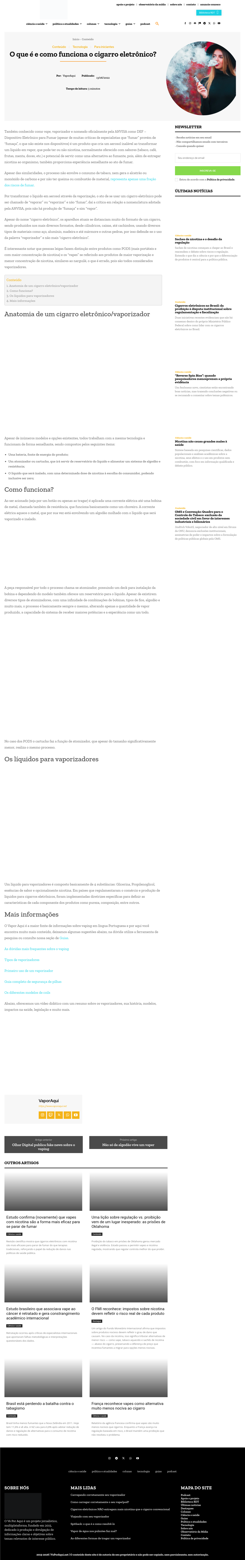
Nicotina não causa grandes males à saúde (201, 443)
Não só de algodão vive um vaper (128, 1145)
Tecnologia (80, 47)
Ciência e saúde (14, 1234)
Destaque (97, 1321)
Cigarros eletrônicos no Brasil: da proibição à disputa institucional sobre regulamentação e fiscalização (203, 308)
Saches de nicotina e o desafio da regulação (198, 240)
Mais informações (22, 301)
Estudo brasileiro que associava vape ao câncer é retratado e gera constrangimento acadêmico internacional (43, 1313)
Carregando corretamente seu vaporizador (98, 1495)
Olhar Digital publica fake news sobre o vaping (43, 1147)
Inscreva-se (208, 170)
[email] (208, 157)
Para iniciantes (104, 47)
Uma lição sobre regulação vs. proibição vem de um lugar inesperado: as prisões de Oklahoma (128, 1222)
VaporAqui (69, 75)
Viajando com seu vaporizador (90, 1516)
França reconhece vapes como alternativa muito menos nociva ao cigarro (127, 1405)
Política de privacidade (220, 179)
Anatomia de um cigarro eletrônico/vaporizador (43, 286)
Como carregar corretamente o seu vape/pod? (100, 1502)
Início (76, 39)
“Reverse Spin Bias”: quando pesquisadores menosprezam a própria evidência (203, 378)
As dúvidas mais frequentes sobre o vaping (36, 949)
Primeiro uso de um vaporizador (28, 971)
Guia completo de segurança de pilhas (32, 981)
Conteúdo (88, 39)
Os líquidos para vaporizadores (32, 296)
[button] (157, 23)
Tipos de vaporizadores (21, 960)
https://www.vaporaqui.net (53, 1106)
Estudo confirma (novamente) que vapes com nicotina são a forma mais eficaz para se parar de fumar (43, 1222)
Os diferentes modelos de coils (27, 992)
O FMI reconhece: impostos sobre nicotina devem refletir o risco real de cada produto (127, 1311)
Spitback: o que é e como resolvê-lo (93, 1524)
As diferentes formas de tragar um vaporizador (101, 1538)
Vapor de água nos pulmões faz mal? (94, 1531)
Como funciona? (21, 291)
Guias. (64, 938)
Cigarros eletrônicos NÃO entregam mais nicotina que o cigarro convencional (120, 1509)
